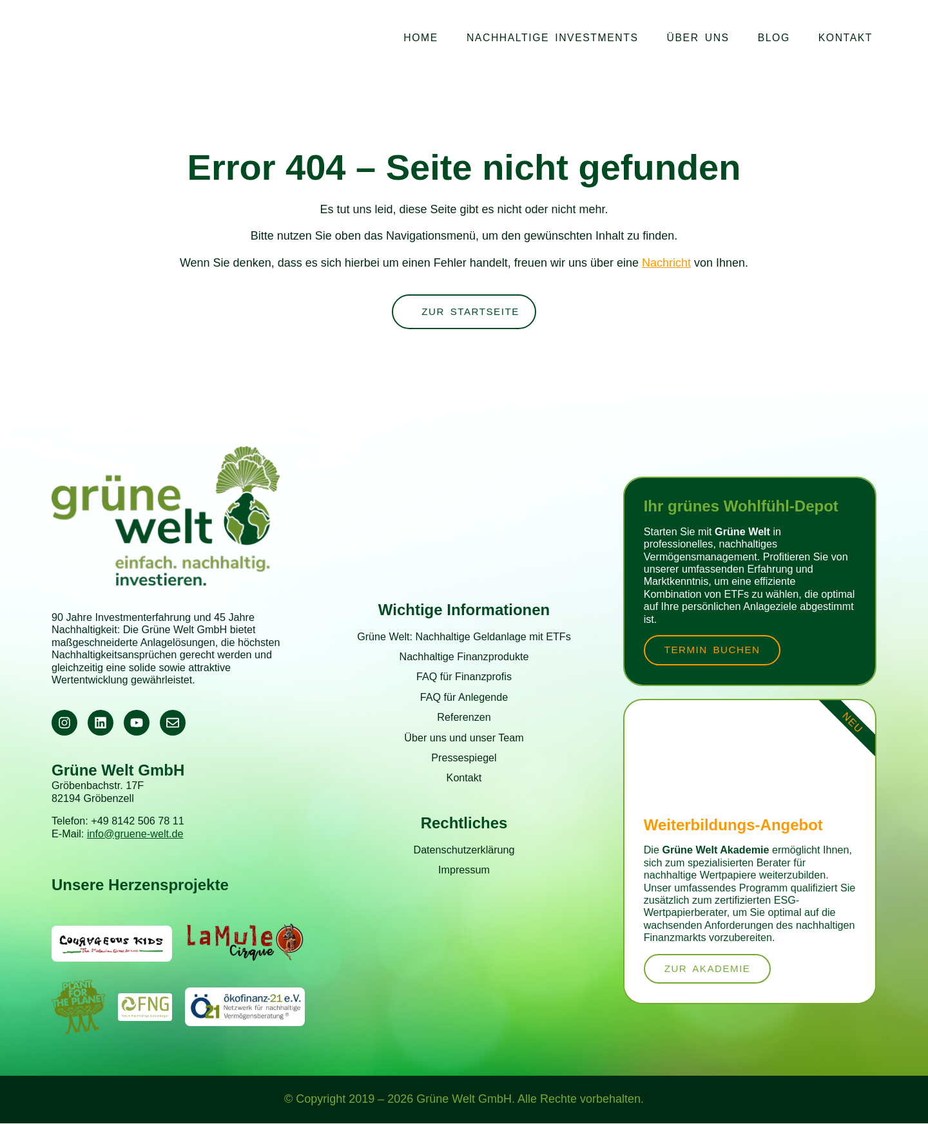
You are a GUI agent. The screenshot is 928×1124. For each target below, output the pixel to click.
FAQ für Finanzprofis (464, 677)
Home (420, 37)
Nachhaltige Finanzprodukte (464, 657)
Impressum (464, 870)
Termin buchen (714, 650)
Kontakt (845, 37)
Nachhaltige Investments (553, 37)
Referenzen (464, 717)
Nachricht (666, 262)
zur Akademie (709, 969)
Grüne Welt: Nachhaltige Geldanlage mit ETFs (464, 636)
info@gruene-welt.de (135, 834)
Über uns (698, 37)
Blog (774, 37)
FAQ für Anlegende (464, 697)
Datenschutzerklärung (463, 850)
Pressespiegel (464, 758)
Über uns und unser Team (464, 738)
